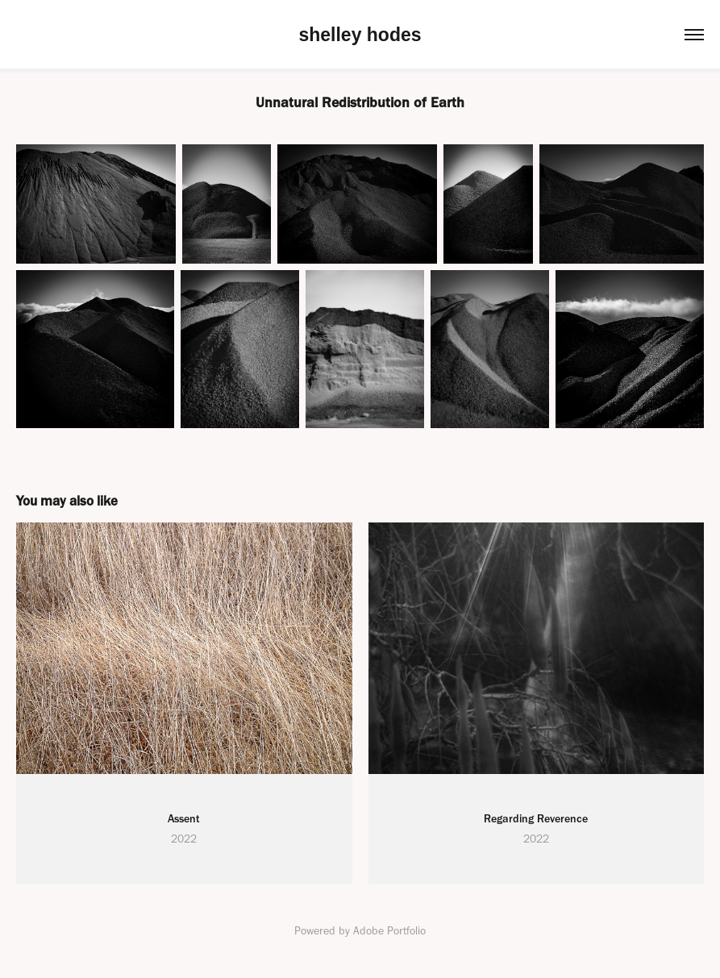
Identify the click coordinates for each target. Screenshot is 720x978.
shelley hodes (359, 34)
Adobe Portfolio (389, 931)
